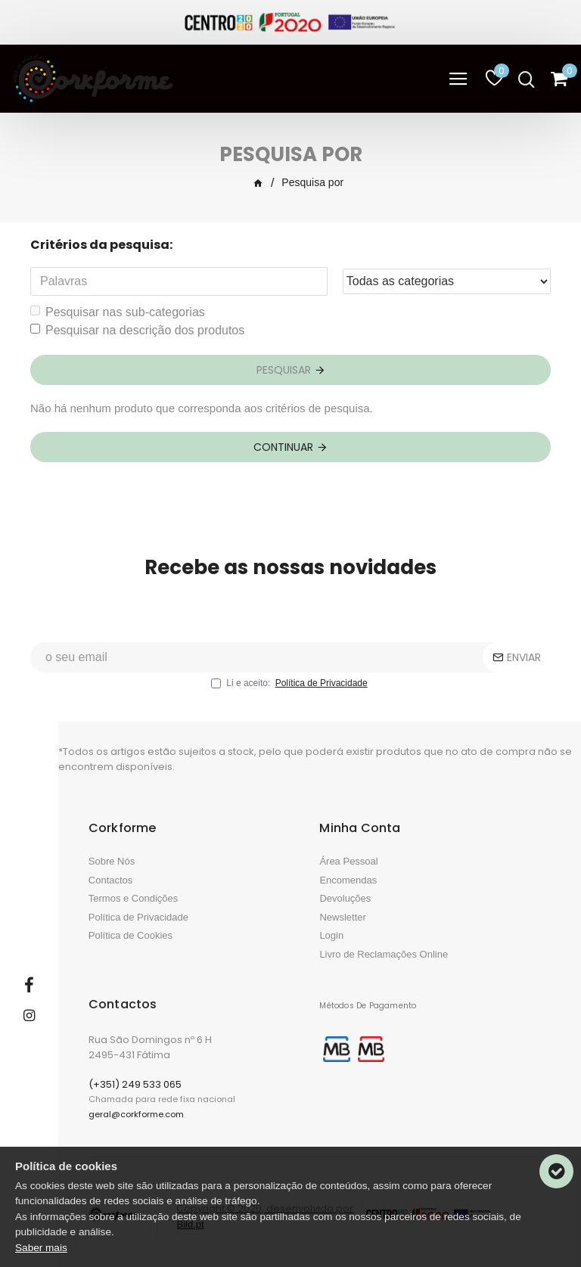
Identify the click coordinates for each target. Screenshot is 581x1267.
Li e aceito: (290, 683)
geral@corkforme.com (136, 1114)
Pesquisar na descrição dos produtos (137, 330)
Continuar (283, 447)
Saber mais (41, 1247)
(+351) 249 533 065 (135, 1084)
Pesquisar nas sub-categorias (117, 312)
